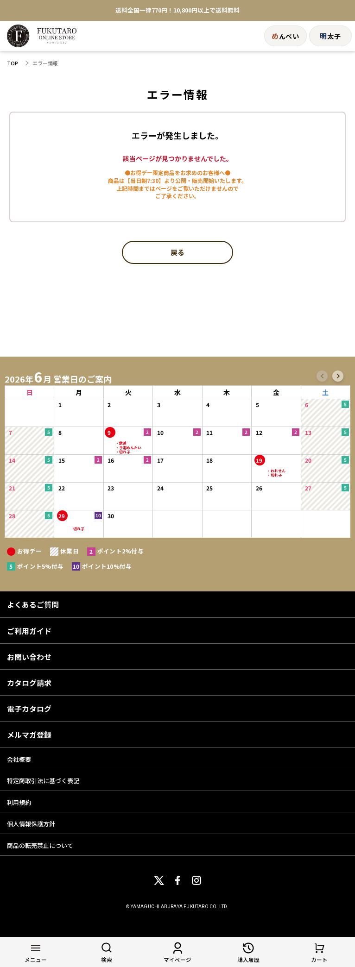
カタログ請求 (29, 682)
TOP (12, 63)
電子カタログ (29, 708)
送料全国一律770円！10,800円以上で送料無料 (177, 10)
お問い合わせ (29, 656)
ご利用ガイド (29, 630)
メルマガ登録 (29, 734)
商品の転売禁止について (40, 845)
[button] (322, 376)
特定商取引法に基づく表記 (43, 780)
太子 (330, 36)
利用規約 (19, 802)
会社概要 (19, 759)
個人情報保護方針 (31, 823)
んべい (285, 36)
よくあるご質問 (33, 604)
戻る (177, 253)
